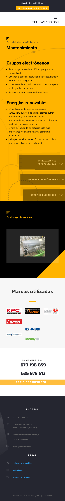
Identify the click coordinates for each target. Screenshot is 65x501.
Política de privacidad (22, 463)
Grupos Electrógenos (46, 179)
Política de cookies (21, 477)
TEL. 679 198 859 (45, 22)
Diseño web (48, 495)
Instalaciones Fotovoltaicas (50, 162)
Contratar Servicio (33, 8)
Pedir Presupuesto (31, 382)
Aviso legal (17, 470)
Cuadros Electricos (47, 195)
